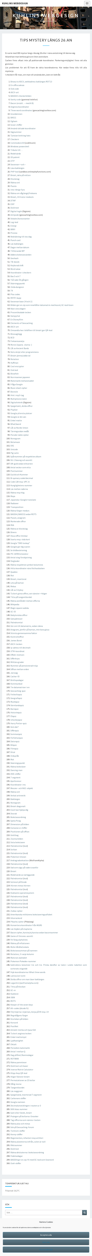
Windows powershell (19, 146)
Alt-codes (14, 1008)
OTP (12, 161)
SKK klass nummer (18, 1109)
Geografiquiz (16, 698)
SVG (12, 445)
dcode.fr (24, 1008)
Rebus (13, 586)
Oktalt (13, 1044)
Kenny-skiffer (16, 1134)
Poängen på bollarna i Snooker (24, 1116)
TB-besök (14, 261)
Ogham (13, 121)
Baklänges (15, 799)
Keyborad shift (16, 265)
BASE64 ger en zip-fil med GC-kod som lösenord (32, 1159)
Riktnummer (16, 1145)
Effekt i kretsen (17, 654)
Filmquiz (14, 748)
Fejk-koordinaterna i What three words (27, 972)
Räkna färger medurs (19, 510)
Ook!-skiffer (15, 1163)
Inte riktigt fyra (17, 189)
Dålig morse (15, 1084)
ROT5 (13, 1001)
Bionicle (14, 391)
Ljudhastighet (16, 1040)
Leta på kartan (17, 582)
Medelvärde (15, 153)
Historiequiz (16, 712)
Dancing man (16, 770)
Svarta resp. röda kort (20, 539)
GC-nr (13, 990)
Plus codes (15, 294)
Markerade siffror (18, 521)
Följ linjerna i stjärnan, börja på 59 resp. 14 (29, 1012)
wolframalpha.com (29, 983)
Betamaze (15, 442)
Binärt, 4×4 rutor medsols (22, 197)
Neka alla (46, 1242)
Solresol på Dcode (18, 882)
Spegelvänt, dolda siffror (21, 406)
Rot (12, 575)
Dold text (14, 207)
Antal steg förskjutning (21, 557)
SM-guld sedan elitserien (21, 463)
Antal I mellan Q (17, 1051)
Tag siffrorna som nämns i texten (25, 1120)
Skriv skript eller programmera (24, 352)
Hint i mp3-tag (17, 395)
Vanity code (15, 99)
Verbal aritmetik (17, 795)
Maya (12, 496)
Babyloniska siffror (18, 615)
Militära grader (17, 662)
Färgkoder (15, 561)
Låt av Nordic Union (19, 427)
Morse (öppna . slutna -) (21, 344)
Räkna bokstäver (18, 766)
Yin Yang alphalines (19, 939)
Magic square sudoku (19, 608)
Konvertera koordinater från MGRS (26, 925)
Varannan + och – (18, 164)
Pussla (13, 186)
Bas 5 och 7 (15, 276)
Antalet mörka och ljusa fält (23, 1030)
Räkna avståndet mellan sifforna (25, 600)
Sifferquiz (14, 730)
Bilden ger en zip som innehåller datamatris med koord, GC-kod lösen (41, 305)
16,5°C (17, 1190)
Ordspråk (14, 756)
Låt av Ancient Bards (19, 348)
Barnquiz (14, 709)
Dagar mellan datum (19, 247)
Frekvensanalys (17, 341)
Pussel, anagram (18, 517)
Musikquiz (14, 701)
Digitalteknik (16, 402)
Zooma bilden (16, 838)
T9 (11, 290)
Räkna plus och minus (20, 1123)
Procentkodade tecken (20, 312)
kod (25, 846)
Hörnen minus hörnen (20, 885)
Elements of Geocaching (21, 323)
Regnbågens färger (19, 1015)
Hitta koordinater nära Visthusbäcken (27, 568)
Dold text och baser (19, 1066)
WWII (12, 229)
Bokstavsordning (18, 817)
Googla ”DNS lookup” (20, 543)
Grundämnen (16, 114)
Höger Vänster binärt (20, 1076)
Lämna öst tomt (17, 975)
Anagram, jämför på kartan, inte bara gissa (29, 629)
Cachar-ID (14, 676)
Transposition (16, 507)
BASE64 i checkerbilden (20, 96)
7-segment (15, 777)
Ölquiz (13, 716)
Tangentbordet (17, 1087)
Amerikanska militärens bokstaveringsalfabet (31, 914)
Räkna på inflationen (20, 943)
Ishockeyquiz (16, 719)
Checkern (14, 139)
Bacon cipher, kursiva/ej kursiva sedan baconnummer (34, 932)
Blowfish (14, 373)
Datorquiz (14, 741)
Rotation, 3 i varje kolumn (22, 954)
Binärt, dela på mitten (20, 175)
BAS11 (13, 117)
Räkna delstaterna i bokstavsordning (27, 1152)
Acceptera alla (46, 1235)
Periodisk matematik (20, 1048)
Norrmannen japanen (20, 377)
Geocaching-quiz (18, 691)
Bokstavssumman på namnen (23, 950)
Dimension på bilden (19, 824)
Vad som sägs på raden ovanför (24, 867)
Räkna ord (15, 182)
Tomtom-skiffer (17, 1130)
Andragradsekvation (19, 860)
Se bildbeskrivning (18, 550)
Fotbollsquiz (16, 694)
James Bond (16, 640)
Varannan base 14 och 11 (21, 301)
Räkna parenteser (18, 1062)
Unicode (14, 449)
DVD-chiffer (15, 774)
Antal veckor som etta (20, 467)
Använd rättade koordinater (23, 128)
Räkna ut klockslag (19, 528)
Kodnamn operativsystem (22, 893)
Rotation (14, 359)
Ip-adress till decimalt (20, 647)
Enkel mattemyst (18, 1037)
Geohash (14, 258)
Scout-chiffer (16, 124)
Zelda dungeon (17, 287)
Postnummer (16, 471)
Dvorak (13, 813)
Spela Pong (15, 820)
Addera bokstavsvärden (20, 254)
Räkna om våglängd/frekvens (23, 193)
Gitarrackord (16, 918)
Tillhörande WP (17, 251)
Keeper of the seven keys (21, 1004)
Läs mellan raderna (19, 489)
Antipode (14, 215)
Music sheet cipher (18, 388)
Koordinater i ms (18, 784)
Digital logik (16, 211)
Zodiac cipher (16, 911)
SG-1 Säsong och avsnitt (21, 460)
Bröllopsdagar (17, 680)
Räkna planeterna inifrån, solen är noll (28, 1141)
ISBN (12, 997)
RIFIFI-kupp (15, 298)
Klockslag (14, 179)
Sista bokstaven (17, 842)
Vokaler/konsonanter (20, 218)
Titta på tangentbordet (21, 597)
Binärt (13, 871)
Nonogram (15, 438)
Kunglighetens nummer (21, 485)
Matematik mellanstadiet (22, 380)
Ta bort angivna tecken (20, 1033)
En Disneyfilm (16, 319)
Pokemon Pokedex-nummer (23, 961)
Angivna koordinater (19, 106)
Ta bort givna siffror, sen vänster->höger (28, 593)
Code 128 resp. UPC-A (20, 481)
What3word (15, 424)
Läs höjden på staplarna (21, 929)
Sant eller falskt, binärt (21, 1112)
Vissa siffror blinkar (19, 535)
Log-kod (14, 222)
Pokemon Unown (18, 856)
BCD (12, 337)
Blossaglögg (16, 334)
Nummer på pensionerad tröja (24, 665)
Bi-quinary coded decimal (21, 478)
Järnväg (14, 673)
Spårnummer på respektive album (25, 456)
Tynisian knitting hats (20, 135)
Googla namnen (17, 1102)
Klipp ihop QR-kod (18, 1073)
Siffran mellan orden (19, 669)
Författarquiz (16, 737)
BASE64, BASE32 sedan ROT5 (23, 514)
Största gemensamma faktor (23, 633)
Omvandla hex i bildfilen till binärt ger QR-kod (31, 330)
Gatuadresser (16, 618)
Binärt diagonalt (18, 806)
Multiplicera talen (18, 398)
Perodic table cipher (19, 435)
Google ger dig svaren (20, 546)
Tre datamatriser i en (20, 687)
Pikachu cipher (17, 921)
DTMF (13, 200)
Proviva (13, 233)
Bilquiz (13, 745)
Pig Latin (14, 453)
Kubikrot (14, 993)
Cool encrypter (17, 366)
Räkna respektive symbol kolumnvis (26, 564)
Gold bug (14, 835)
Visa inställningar (46, 1249)
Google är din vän (18, 417)
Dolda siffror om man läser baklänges (27, 979)
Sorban (13, 849)
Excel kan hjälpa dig (19, 810)
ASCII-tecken (16, 644)
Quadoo (13, 572)
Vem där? (14, 727)
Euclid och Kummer (19, 474)
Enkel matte (16, 420)
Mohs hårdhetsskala (19, 947)
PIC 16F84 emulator (19, 554)
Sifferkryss (15, 658)
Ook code (14, 88)
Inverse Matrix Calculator (21, 1069)
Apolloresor (15, 781)
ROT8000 (14, 1058)
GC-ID (13, 611)
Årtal (12, 752)
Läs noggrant (16, 1091)
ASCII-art (14, 92)
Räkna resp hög (17, 492)
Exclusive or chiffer (18, 828)
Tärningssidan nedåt (19, 431)
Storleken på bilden (19, 1019)
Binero (13, 532)
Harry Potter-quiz (18, 723)
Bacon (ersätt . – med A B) (22, 103)
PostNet (14, 1026)
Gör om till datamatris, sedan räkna (26, 626)
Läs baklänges (16, 243)
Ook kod (14, 370)
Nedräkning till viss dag (21, 236)
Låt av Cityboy (16, 590)
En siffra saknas (17, 85)
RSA (12, 525)
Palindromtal (16, 622)
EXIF (12, 204)
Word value (15, 269)
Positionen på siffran (19, 831)
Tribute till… (16, 150)
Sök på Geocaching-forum (22, 1127)
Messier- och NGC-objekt (21, 788)
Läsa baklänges (17, 168)
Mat (12, 759)
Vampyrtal (15, 316)
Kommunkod (16, 683)
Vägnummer (16, 132)
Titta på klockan (17, 986)
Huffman (14, 362)
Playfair (14, 409)
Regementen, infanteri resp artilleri (26, 1138)
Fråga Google (16, 384)
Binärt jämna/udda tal (20, 355)
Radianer (14, 503)
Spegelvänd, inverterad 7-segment (26, 1094)
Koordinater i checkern (20, 272)
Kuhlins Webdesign (15, 3)
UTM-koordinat (17, 651)
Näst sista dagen (18, 308)
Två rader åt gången (19, 280)
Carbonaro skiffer (18, 1098)
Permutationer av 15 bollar (22, 1080)
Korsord (14, 1022)
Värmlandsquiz (17, 705)
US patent (15, 157)
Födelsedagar (16, 1156)
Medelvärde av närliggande (22, 874)
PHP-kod (14, 171)
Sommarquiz (16, 734)
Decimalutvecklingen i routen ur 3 (25, 1105)
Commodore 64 (17, 143)
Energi (13, 225)
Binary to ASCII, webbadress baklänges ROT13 (31, 81)
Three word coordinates (21, 110)
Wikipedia (14, 604)
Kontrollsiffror (17, 636)
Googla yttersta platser (21, 413)
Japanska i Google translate (23, 499)
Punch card (15, 240)
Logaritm (14, 983)
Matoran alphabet (18, 957)
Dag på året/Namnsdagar (21, 1055)
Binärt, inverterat (18, 579)
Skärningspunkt (17, 283)
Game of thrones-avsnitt (21, 936)
